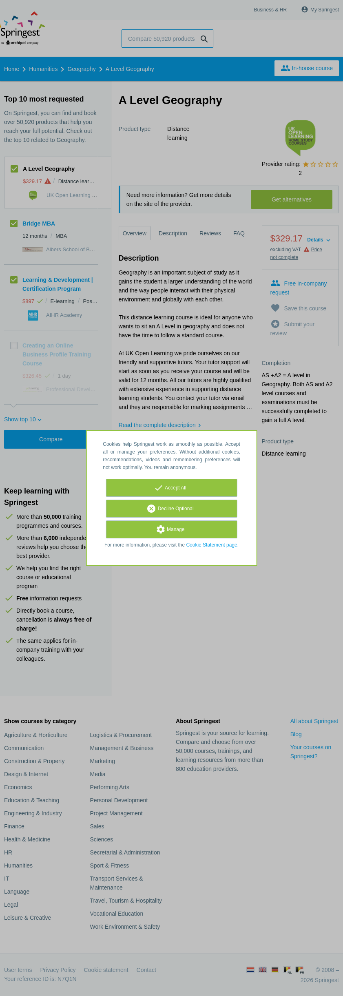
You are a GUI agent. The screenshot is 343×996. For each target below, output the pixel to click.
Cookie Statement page (211, 545)
